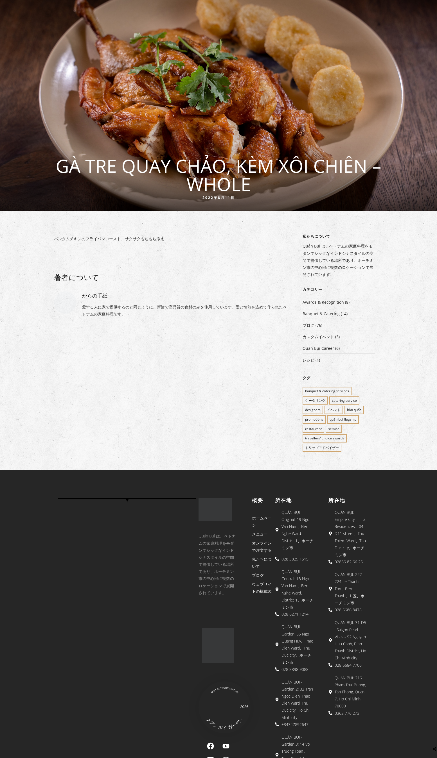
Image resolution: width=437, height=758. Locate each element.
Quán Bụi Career (318, 348)
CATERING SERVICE (344, 400)
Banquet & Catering (321, 313)
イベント (334, 409)
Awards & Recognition (323, 302)
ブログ (308, 325)
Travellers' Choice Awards (324, 438)
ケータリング (315, 400)
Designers (313, 409)
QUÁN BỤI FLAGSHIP (343, 419)
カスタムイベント (318, 336)
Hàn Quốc (354, 409)
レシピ (308, 360)
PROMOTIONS (314, 419)
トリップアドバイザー (322, 447)
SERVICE (333, 428)
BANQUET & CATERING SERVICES (327, 391)
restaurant (313, 428)
